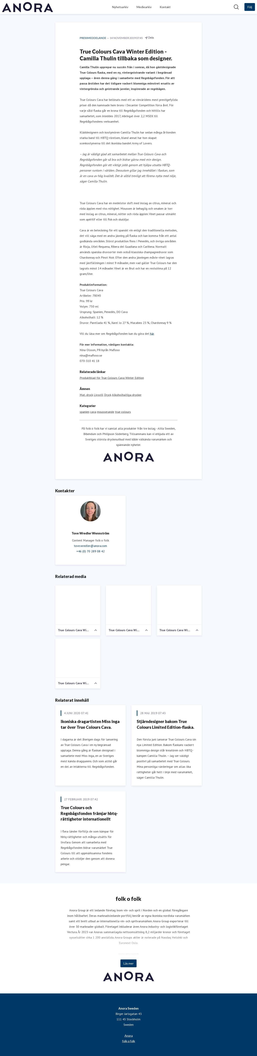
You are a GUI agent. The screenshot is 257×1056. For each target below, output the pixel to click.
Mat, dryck (86, 395)
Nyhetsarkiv (120, 7)
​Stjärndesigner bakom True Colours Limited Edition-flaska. (165, 724)
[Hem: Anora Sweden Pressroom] (27, 7)
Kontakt (165, 7)
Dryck (107, 395)
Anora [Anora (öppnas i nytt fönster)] (129, 1035)
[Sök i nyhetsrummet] (236, 7)
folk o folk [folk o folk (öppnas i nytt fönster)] (128, 1041)
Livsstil (98, 395)
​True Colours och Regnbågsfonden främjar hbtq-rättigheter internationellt (89, 813)
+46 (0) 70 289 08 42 (90, 551)
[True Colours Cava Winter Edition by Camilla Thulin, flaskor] (78, 605)
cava (93, 412)
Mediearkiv (144, 7)
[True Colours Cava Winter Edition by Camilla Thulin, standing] (128, 605)
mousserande (105, 412)
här (152, 334)
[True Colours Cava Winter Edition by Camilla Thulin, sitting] (179, 605)
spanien (84, 412)
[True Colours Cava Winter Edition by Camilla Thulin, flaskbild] (78, 658)
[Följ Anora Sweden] (249, 7)
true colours (123, 412)
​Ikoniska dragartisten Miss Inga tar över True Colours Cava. (90, 724)
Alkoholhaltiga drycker (126, 395)
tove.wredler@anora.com (90, 546)
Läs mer (128, 963)
